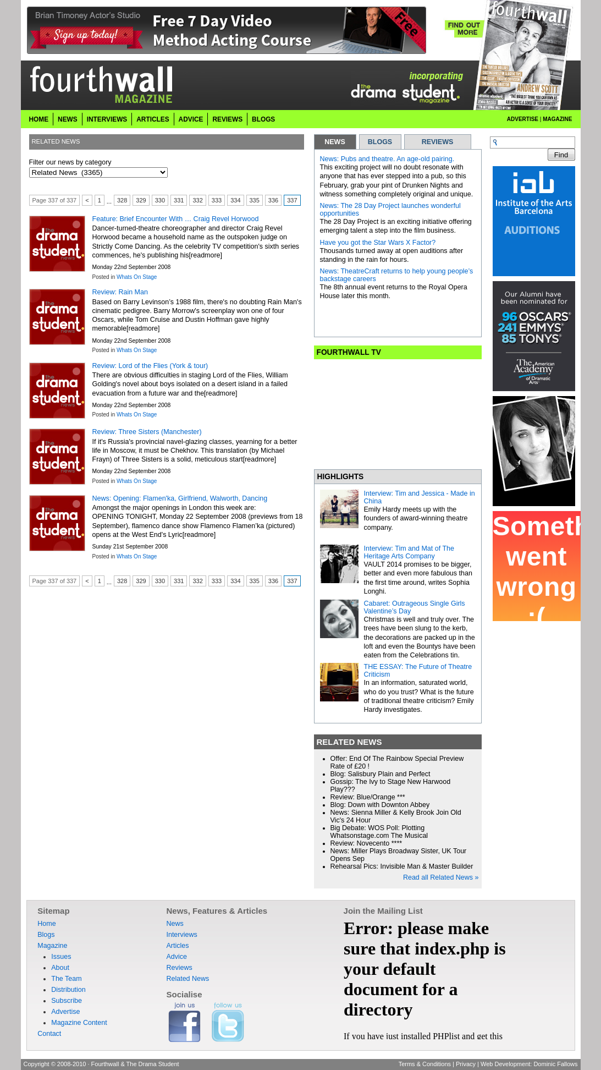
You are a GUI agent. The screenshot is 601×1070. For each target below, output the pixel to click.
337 (292, 200)
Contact (49, 1034)
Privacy (466, 1064)
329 (141, 200)
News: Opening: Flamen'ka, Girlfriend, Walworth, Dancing (180, 498)
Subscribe (66, 1001)
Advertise (522, 119)
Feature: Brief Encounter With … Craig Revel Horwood (175, 219)
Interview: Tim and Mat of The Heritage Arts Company (409, 552)
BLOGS (380, 142)
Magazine (557, 119)
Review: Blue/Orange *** (367, 797)
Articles (152, 119)
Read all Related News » (441, 877)
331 (179, 200)
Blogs (263, 119)
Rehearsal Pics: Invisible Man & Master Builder (401, 866)
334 (235, 200)
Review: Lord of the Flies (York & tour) (150, 366)
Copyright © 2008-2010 (55, 1064)
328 (122, 200)
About (60, 968)
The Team (66, 979)
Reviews (227, 119)
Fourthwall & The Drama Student (135, 1064)
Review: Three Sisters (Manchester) (147, 432)
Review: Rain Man (120, 292)
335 (255, 200)
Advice (191, 119)
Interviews (107, 119)
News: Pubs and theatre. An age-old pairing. (387, 159)
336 (273, 200)
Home (39, 119)
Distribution (68, 990)
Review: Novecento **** (366, 843)
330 (160, 200)
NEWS (334, 142)
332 (197, 200)
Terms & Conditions (425, 1064)
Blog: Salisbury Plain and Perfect (380, 774)
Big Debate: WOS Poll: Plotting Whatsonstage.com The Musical (379, 831)
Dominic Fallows (555, 1064)
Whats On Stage (137, 277)
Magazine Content (79, 1023)
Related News (187, 979)
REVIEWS (438, 142)
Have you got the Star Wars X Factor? (378, 242)
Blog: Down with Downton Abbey (380, 805)
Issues (61, 957)
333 (217, 200)
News (68, 119)
